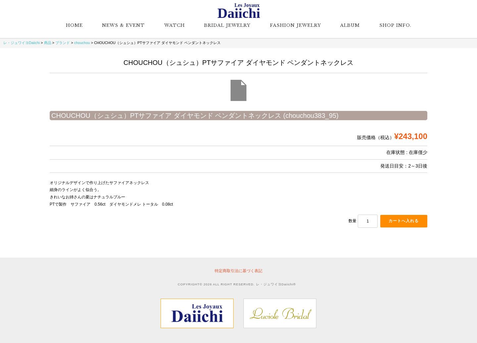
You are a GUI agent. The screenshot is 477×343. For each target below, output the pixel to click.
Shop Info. (395, 25)
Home (74, 25)
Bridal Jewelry (227, 25)
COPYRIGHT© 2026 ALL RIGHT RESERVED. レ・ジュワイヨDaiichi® (237, 284)
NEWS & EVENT (123, 25)
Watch (174, 25)
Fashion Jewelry (295, 25)
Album (350, 25)
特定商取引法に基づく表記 (238, 271)
